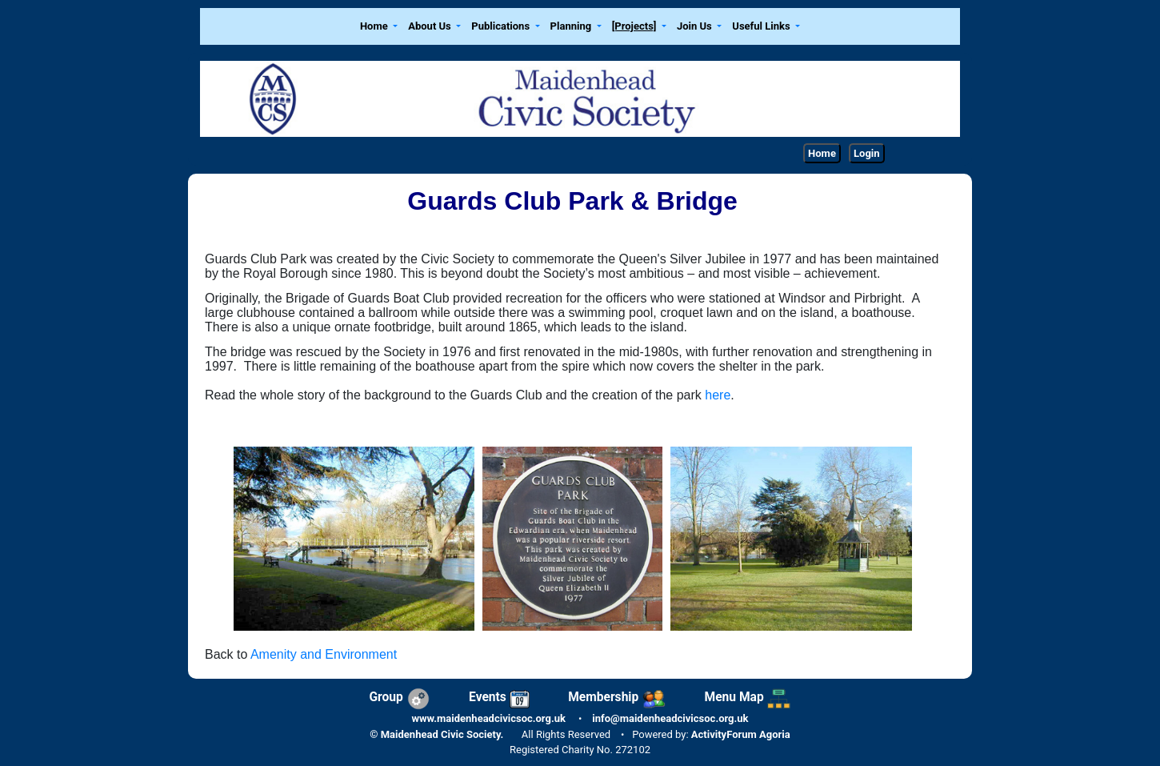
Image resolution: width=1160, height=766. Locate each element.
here (717, 395)
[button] (378, 27)
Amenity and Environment (323, 654)
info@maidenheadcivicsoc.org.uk (670, 718)
